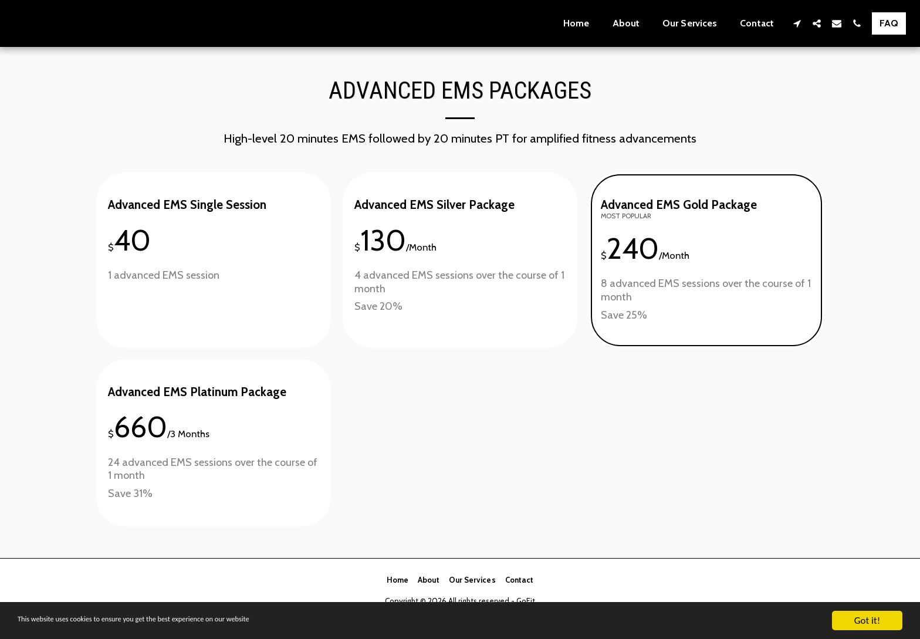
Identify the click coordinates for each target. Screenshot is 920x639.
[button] (796, 23)
